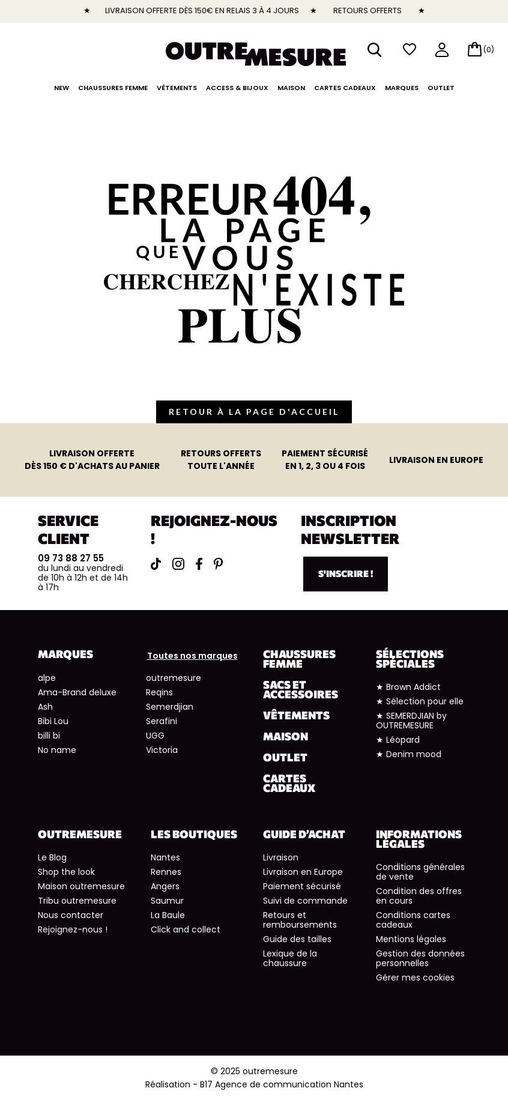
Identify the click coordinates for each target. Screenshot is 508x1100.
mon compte (442, 50)
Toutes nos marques (192, 656)
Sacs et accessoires (300, 689)
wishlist (409, 49)
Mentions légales (411, 939)
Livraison (280, 857)
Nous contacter (70, 915)
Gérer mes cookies (415, 978)
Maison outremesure (81, 886)
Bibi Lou (53, 721)
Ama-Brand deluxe (77, 692)
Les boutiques (194, 834)
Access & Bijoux (237, 87)
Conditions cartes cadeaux (413, 920)
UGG (155, 736)
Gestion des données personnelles (420, 958)
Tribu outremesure (77, 901)
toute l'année (221, 459)
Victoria (162, 750)
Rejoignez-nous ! (72, 929)
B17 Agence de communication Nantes (281, 1084)
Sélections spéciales (410, 658)
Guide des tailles (297, 939)
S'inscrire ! (345, 573)
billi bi (49, 736)
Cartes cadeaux (345, 87)
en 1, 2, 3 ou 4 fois (325, 459)
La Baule (168, 915)
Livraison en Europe (303, 872)
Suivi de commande (305, 901)
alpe (47, 678)
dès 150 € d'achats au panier (92, 459)
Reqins (159, 692)
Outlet (441, 87)
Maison (291, 87)
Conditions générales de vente (420, 872)
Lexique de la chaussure (290, 958)
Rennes (166, 872)
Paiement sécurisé (302, 886)
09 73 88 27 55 (71, 558)
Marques (402, 87)
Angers (165, 886)
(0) (488, 49)
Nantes (165, 857)
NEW (61, 87)
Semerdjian (169, 707)
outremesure (173, 678)
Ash (45, 707)
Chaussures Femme (113, 87)
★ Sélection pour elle (420, 701)
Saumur (167, 901)
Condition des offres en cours (419, 896)
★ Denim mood (408, 754)
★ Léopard (398, 740)
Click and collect (185, 929)
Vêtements (177, 87)
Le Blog (52, 857)
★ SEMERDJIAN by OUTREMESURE (411, 720)
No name (57, 750)
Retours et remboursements (300, 920)
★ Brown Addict (408, 687)
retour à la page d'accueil (254, 411)
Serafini (161, 721)
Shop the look (66, 872)
